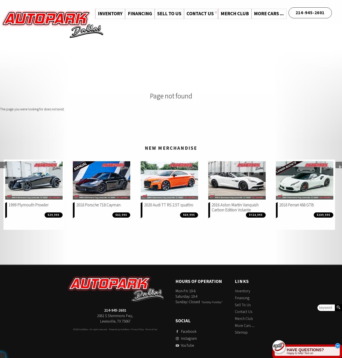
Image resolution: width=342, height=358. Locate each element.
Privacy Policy (137, 329)
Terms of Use (151, 329)
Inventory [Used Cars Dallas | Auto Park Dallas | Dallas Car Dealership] (109, 13)
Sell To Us (243, 305)
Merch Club (234, 13)
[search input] (326, 307)
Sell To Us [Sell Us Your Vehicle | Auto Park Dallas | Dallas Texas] (169, 13)
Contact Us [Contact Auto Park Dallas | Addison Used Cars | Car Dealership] (199, 13)
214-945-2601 (115, 310)
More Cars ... (269, 13)
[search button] (338, 307)
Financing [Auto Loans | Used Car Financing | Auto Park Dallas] (139, 13)
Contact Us (243, 311)
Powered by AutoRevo (119, 329)
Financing (242, 298)
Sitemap (241, 332)
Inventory (242, 291)
